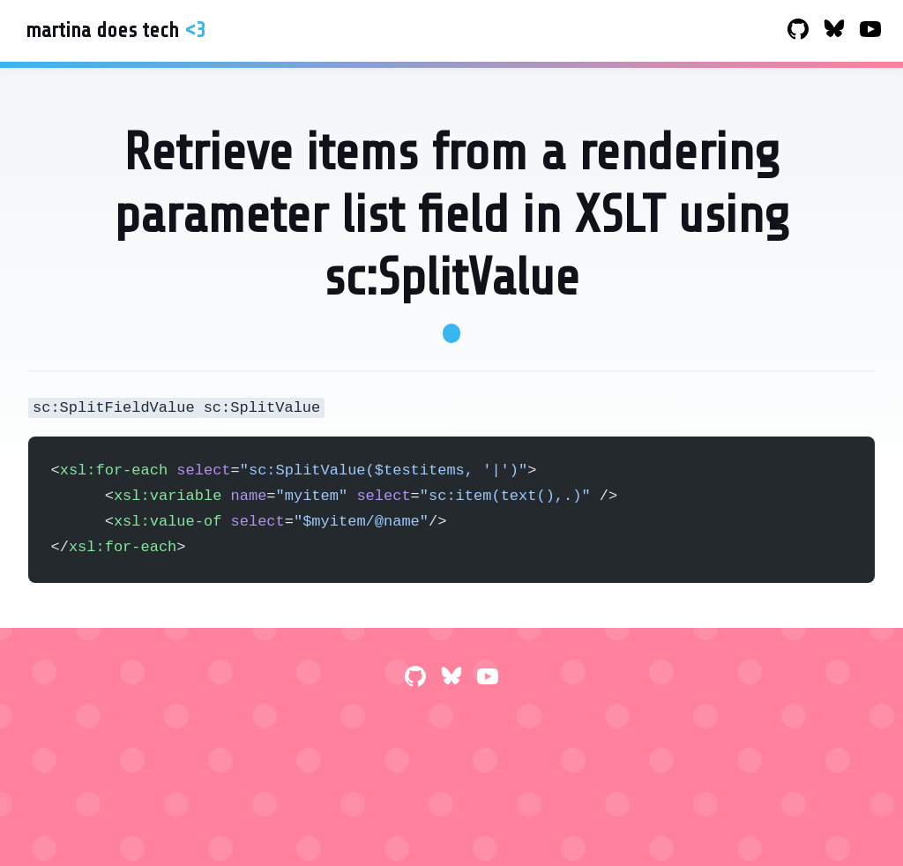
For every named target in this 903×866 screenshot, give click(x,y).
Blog (504, 31)
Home (489, 31)
